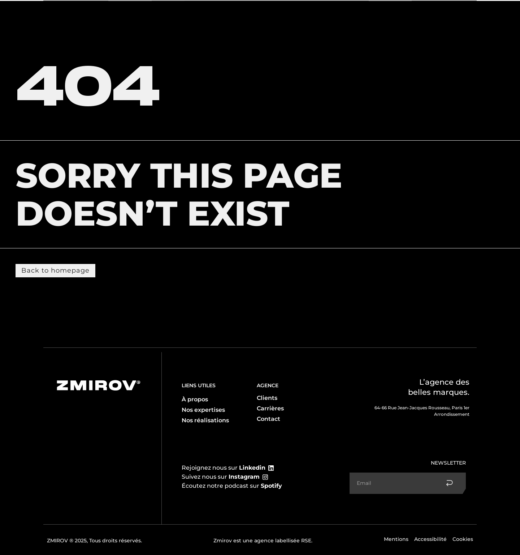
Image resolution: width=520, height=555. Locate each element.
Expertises (100, 14)
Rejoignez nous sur (223, 467)
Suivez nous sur (221, 476)
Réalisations (394, 14)
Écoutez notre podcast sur (232, 485)
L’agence (63, 14)
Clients (135, 14)
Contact (429, 14)
